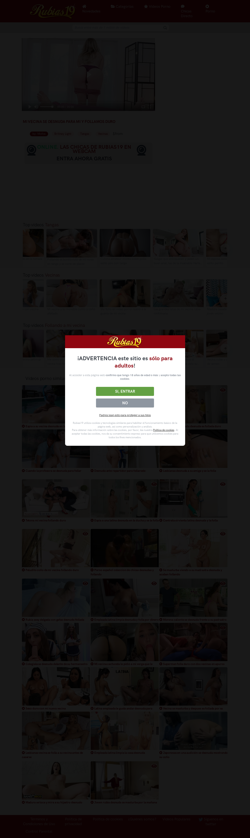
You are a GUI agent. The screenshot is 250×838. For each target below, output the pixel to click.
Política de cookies (163, 430)
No (125, 403)
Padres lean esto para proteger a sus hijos (125, 415)
